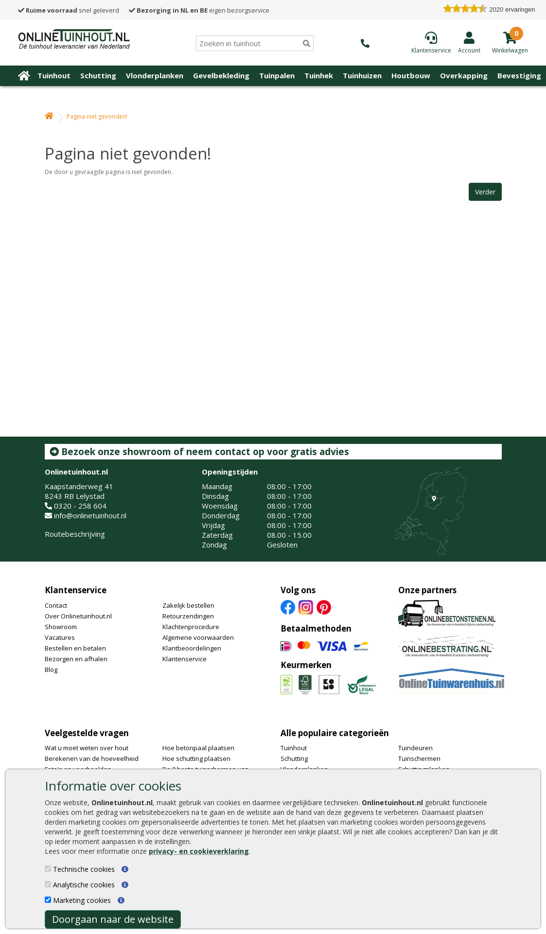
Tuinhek (318, 75)
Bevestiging (519, 75)
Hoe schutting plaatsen (196, 758)
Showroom (61, 626)
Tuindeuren (415, 747)
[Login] (469, 42)
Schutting (98, 75)
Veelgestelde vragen (87, 733)
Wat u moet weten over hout (86, 747)
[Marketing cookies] (48, 900)
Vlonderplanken (154, 75)
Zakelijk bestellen (188, 605)
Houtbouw (410, 75)
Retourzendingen (188, 616)
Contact (56, 605)
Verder (485, 191)
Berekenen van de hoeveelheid (92, 758)
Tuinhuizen (362, 75)
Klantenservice (75, 590)
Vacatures (60, 637)
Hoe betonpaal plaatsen (198, 747)
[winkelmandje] (510, 49)
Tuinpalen (277, 75)
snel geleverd (68, 10)
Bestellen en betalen (75, 648)
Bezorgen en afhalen (76, 658)
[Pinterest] (324, 606)
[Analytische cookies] (48, 884)
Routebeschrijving (75, 534)
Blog (51, 669)
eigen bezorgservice (199, 10)
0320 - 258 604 (80, 506)
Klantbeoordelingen (191, 648)
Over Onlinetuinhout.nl (78, 616)
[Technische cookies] (48, 868)
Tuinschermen (419, 758)
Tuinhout (53, 75)
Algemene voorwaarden (198, 637)
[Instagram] (306, 606)
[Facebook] (288, 606)
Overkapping (464, 75)
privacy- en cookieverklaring (199, 851)
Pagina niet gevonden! (97, 116)
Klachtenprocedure (190, 626)
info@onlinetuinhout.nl (90, 515)
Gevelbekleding (221, 75)
